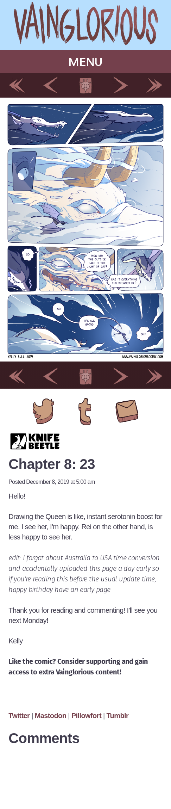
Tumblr (117, 716)
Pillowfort (86, 716)
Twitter (19, 716)
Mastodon (50, 716)
